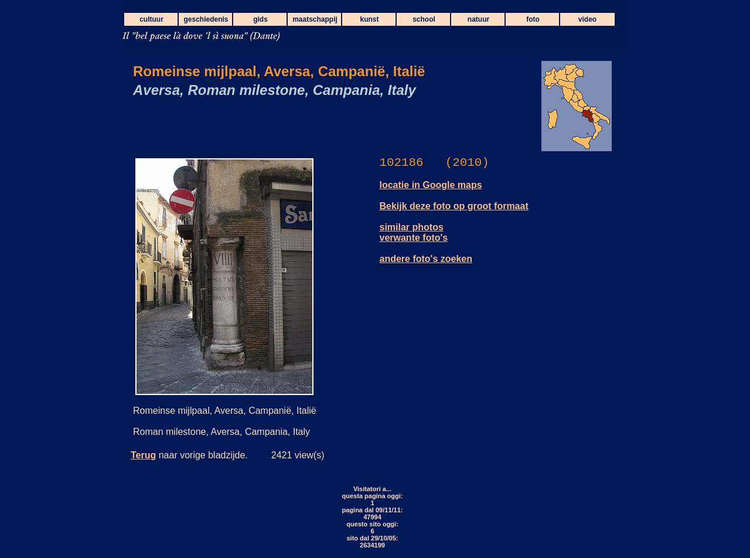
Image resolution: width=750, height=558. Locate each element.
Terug (143, 455)
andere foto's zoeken (426, 259)
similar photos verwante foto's (414, 232)
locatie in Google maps (431, 185)
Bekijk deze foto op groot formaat (454, 206)
